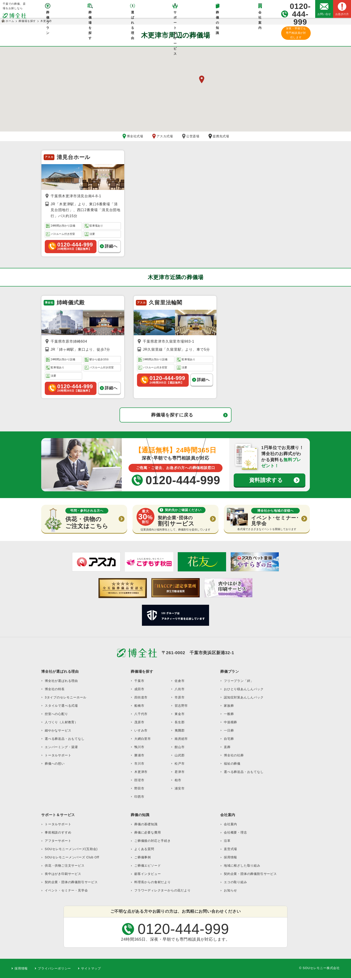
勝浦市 (139, 755)
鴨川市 (139, 747)
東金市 (179, 714)
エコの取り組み (235, 882)
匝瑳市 (139, 780)
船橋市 (139, 705)
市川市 (139, 763)
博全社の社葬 (234, 755)
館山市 (179, 747)
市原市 (179, 697)
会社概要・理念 (235, 832)
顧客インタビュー (147, 874)
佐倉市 (179, 681)
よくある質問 (144, 849)
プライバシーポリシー (54, 968)
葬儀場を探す (90, 14)
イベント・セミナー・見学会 (66, 890)
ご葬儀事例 (142, 857)
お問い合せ (324, 14)
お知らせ (230, 890)
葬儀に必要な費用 (147, 832)
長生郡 (179, 722)
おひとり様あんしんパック (244, 689)
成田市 (139, 689)
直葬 (227, 747)
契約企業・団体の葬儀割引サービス (71, 882)
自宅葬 (229, 738)
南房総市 (181, 738)
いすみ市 (141, 730)
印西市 (139, 796)
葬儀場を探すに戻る (172, 414)
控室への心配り (56, 714)
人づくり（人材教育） (61, 722)
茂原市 (139, 722)
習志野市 (181, 705)
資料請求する (266, 480)
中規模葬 (230, 722)
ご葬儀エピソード (147, 865)
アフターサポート (58, 840)
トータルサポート (58, 755)
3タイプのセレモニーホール (65, 697)
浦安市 (179, 788)
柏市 (178, 780)
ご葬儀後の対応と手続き (152, 840)
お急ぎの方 (342, 14)
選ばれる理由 (132, 14)
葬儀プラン (47, 14)
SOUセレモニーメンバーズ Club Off (72, 857)
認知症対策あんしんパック (244, 697)
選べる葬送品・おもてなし (65, 738)
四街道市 (141, 697)
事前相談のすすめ (58, 832)
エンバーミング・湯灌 (61, 747)
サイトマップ (91, 968)
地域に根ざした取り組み (242, 865)
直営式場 (230, 849)
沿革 (227, 840)
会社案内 (260, 14)
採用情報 (230, 857)
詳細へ (111, 246)
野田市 (139, 788)
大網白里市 (142, 738)
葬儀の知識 (217, 14)
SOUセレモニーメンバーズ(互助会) (71, 849)
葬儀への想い (55, 763)
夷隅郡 (179, 730)
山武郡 (179, 755)
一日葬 (229, 730)
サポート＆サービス (175, 14)
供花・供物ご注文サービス (65, 865)
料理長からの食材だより (152, 882)
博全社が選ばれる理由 (61, 681)
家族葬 (229, 705)
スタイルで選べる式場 (61, 705)
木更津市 (141, 772)
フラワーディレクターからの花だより (162, 890)
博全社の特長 (55, 689)
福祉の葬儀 (232, 763)
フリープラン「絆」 (239, 681)
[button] (201, 79)
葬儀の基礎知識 (146, 824)
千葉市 (139, 681)
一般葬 (229, 714)
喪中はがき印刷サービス (63, 874)
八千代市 (141, 714)
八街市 (179, 689)
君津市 (179, 772)
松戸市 (179, 763)
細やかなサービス (58, 730)
